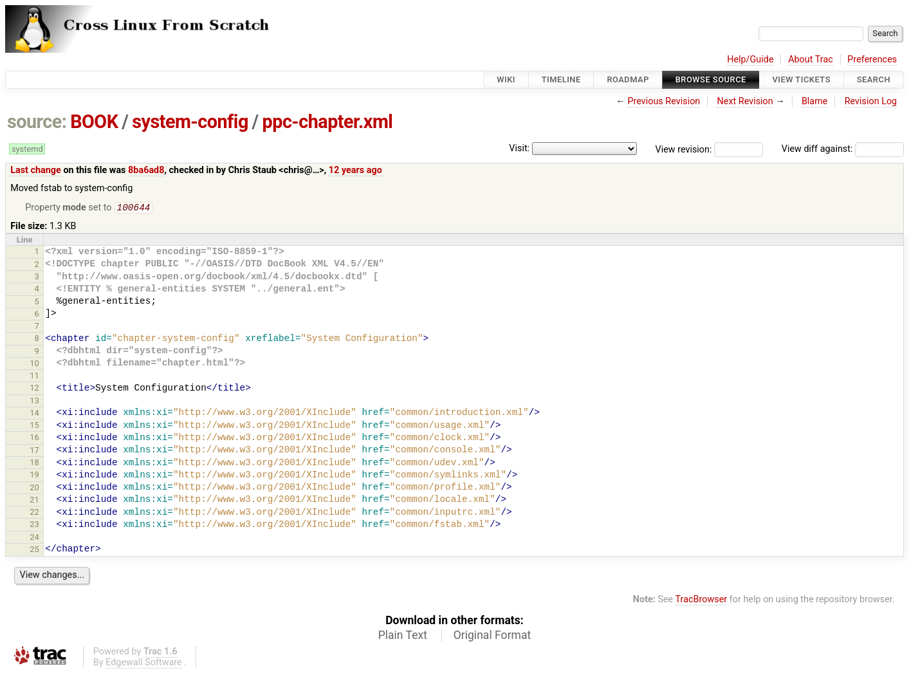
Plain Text (402, 636)
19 (34, 476)
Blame (815, 101)
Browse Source (710, 79)
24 (34, 538)
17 (34, 451)
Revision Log (871, 101)
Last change (35, 170)
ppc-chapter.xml (327, 122)
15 (34, 426)
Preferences (872, 59)
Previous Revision (663, 101)
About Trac (810, 59)
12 (34, 389)
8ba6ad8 (146, 170)
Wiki (506, 79)
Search (873, 79)
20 (34, 489)
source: (37, 122)
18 (34, 463)
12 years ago (355, 170)
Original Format (492, 636)
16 (34, 438)
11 (34, 377)
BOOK (94, 122)
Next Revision (745, 101)
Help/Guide (750, 59)
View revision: (684, 148)
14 (34, 414)
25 (34, 550)
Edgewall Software (144, 663)
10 (34, 364)
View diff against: (843, 148)
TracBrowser (701, 600)
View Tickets (802, 79)
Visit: (519, 148)
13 (34, 402)
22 (34, 513)
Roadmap (628, 79)
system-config (190, 122)
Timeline (561, 79)
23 (34, 525)
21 (34, 501)
